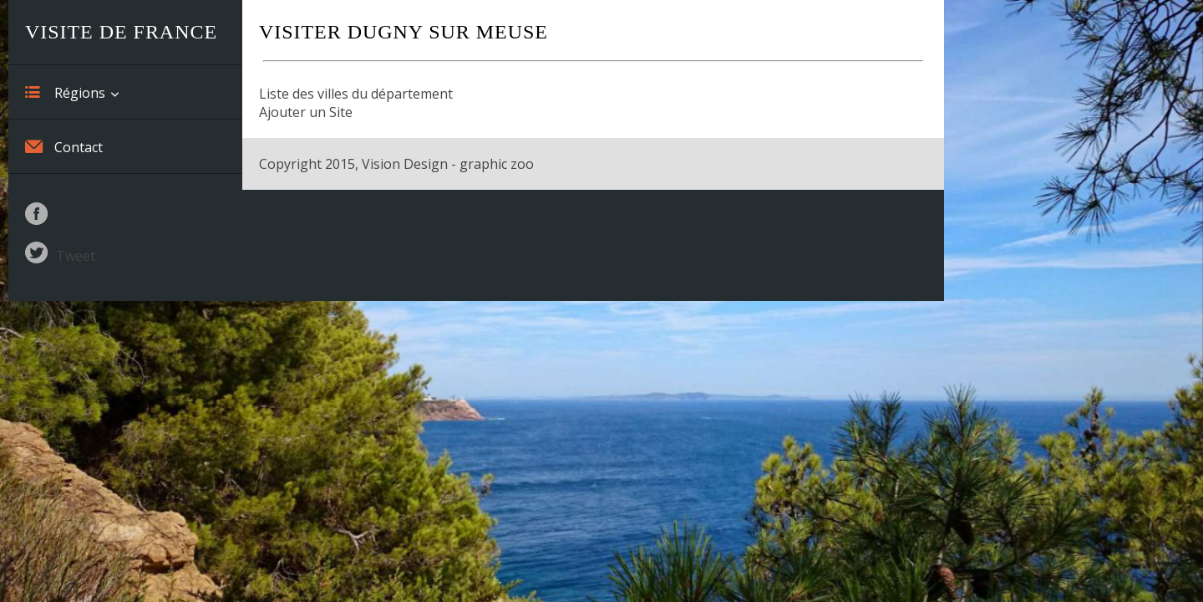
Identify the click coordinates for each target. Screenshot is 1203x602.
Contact (64, 146)
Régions (65, 92)
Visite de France (121, 32)
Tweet (75, 256)
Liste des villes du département (356, 93)
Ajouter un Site (306, 112)
